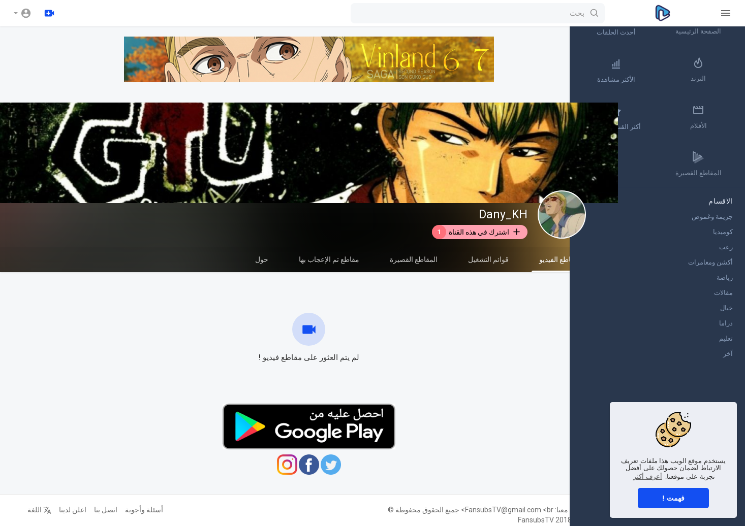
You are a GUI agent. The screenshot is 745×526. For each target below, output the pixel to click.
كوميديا (723, 234)
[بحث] (346, 13)
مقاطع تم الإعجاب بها (326, 259)
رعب (726, 249)
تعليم (726, 340)
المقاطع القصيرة (411, 259)
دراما (726, 325)
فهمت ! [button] (673, 498)
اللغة (37, 510)
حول (259, 259)
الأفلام (709, 117)
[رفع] (49, 13)
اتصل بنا (103, 510)
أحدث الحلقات (648, 23)
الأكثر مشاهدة (649, 70)
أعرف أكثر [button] (647, 476)
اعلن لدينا (70, 510)
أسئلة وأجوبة (141, 510)
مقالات (723, 295)
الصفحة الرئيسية (709, 23)
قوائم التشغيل (485, 259)
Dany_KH (500, 214)
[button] (22, 13)
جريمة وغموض (712, 218)
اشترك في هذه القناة (474, 232)
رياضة (725, 279)
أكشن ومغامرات (710, 264)
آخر (728, 355)
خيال (726, 310)
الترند (709, 70)
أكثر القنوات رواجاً (648, 117)
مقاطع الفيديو (556, 263)
